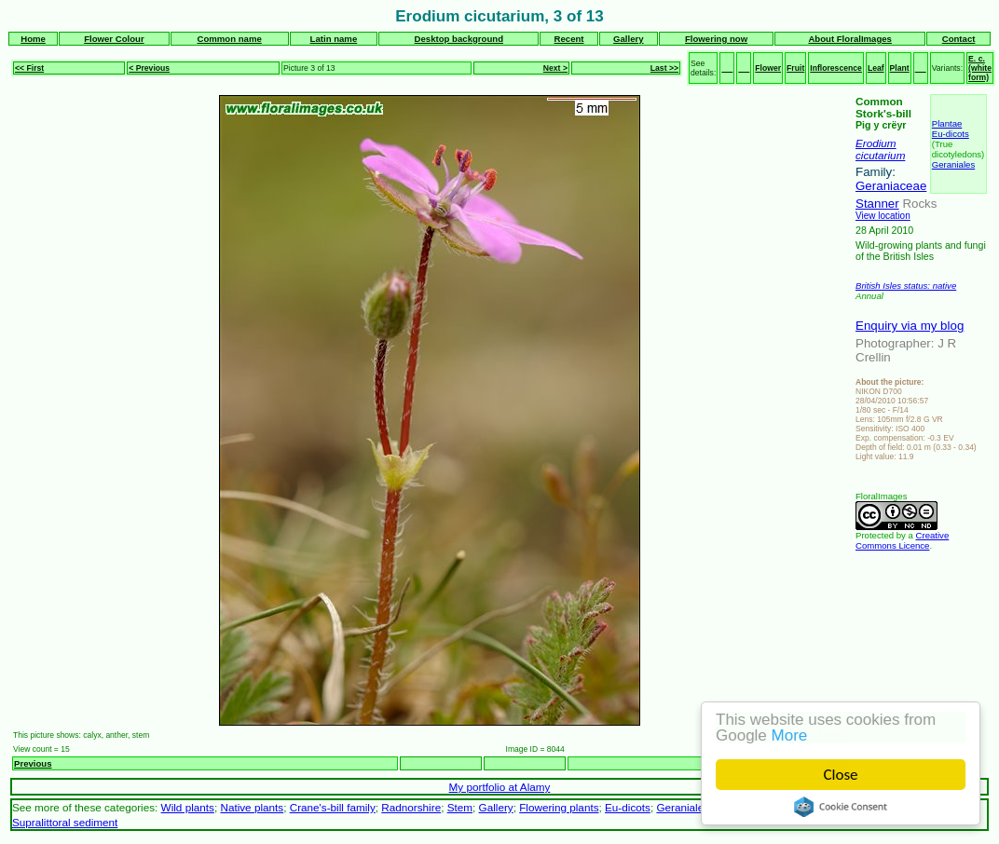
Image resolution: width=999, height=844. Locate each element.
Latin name (334, 39)
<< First (29, 68)
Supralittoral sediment (64, 822)
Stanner (877, 204)
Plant (900, 68)
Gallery (628, 39)
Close (841, 774)
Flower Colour (114, 39)
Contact (959, 39)
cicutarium (880, 155)
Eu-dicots (950, 134)
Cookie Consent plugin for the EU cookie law (840, 806)
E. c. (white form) (980, 68)
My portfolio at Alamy (500, 787)
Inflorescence (836, 68)
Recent (569, 39)
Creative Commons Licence (902, 540)
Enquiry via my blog (909, 326)
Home (33, 39)
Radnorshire (411, 807)
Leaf (876, 68)
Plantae (947, 123)
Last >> (664, 68)
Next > (555, 68)
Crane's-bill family (333, 807)
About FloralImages (850, 39)
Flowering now (716, 39)
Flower (768, 68)
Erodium (875, 143)
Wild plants (187, 807)
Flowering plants (558, 807)
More (790, 735)
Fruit (795, 68)
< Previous (149, 68)
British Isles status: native (905, 285)
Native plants (251, 807)
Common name (229, 39)
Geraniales (953, 164)
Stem (459, 807)
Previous (33, 763)
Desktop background (459, 39)
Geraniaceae (890, 186)
